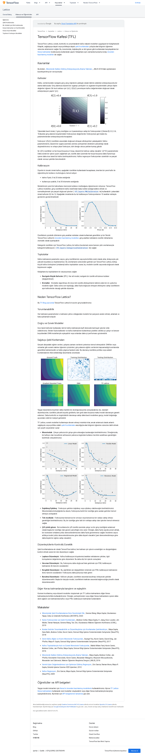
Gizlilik (42, 751)
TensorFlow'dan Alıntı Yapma (99, 741)
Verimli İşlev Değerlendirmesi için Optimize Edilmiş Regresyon (66, 664)
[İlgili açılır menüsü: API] (50, 2)
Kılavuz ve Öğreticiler (71, 31)
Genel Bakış (7, 15)
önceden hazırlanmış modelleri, (67, 238)
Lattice (6, 9)
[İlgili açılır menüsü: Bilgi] (40, 2)
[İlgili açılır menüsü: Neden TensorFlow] (100, 2)
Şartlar (35, 751)
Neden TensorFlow (90, 3)
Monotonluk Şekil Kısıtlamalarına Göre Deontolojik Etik (63, 613)
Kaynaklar (51, 31)
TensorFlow (41, 31)
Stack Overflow (94, 734)
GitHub (138, 3)
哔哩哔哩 (36, 738)
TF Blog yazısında (47, 303)
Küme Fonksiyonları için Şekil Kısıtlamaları (58, 620)
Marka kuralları (94, 738)
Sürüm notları (94, 731)
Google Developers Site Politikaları (65, 707)
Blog (34, 727)
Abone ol (134, 751)
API (46, 3)
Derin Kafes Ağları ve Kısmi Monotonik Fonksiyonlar (62, 639)
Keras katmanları (44, 52)
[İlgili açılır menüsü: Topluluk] (78, 2)
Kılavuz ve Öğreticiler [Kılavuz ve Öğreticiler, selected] (24, 15)
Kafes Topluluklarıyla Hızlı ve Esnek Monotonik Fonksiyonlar (65, 646)
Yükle (28, 3)
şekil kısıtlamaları (82, 46)
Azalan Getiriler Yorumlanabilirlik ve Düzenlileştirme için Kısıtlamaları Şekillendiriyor (74, 629)
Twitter (35, 734)
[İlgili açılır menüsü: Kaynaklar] (65, 2)
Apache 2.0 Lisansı (106, 704)
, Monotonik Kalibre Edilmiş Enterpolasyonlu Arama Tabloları (68, 69)
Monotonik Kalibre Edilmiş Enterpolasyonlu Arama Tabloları (65, 655)
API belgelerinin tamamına (72, 694)
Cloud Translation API (68, 24)
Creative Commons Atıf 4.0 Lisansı (73, 704)
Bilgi (36, 3)
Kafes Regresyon (49, 671)
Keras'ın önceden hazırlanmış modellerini (76, 688)
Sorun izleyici (93, 727)
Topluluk (73, 3)
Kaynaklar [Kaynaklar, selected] (58, 3)
